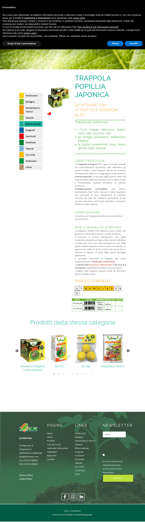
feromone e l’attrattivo (103, 261)
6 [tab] (77, 374)
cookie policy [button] (79, 18)
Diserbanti (31, 142)
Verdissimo (31, 161)
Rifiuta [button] (115, 43)
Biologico (30, 101)
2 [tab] (58, 374)
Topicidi (30, 148)
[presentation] (121, 445)
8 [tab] (86, 374)
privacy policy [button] (30, 33)
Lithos (29, 167)
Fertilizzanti (32, 95)
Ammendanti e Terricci (33, 110)
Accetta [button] (134, 43)
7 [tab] (81, 374)
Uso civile (30, 154)
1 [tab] (54, 374)
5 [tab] (72, 374)
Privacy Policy (26, 475)
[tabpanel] (32, 351)
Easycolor (88, 515)
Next (128, 350)
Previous (17, 350)
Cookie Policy (25, 478)
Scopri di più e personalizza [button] (21, 43)
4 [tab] (67, 374)
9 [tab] (91, 374)
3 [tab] (63, 374)
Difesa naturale (33, 124)
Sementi (30, 117)
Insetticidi (31, 136)
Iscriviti (118, 478)
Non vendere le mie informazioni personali (98, 27)
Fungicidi (30, 130)
